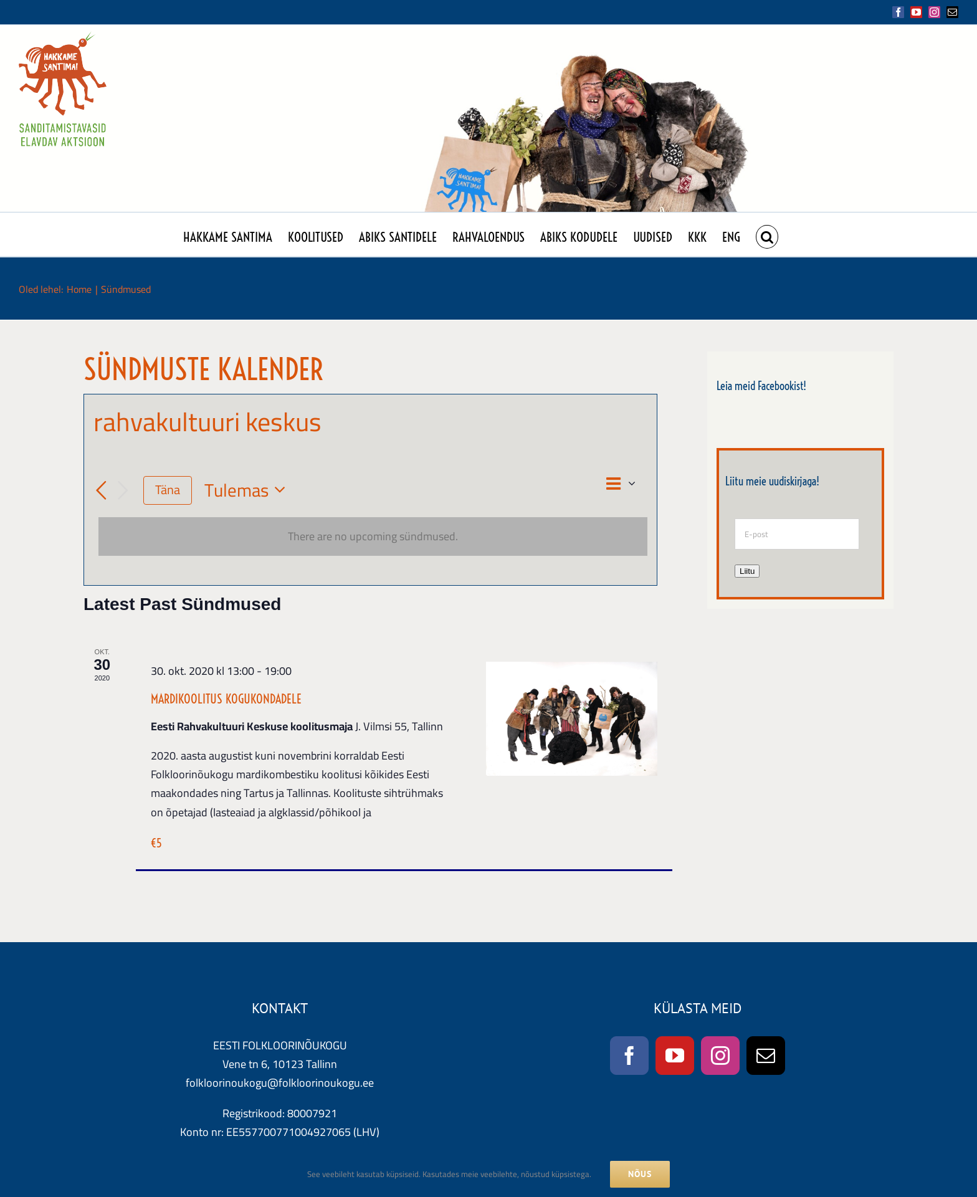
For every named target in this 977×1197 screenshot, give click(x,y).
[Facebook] (629, 1055)
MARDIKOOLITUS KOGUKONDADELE (226, 699)
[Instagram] (720, 1055)
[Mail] (765, 1055)
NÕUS (640, 1174)
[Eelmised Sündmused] (100, 490)
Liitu (747, 571)
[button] (767, 234)
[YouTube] (674, 1055)
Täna (167, 490)
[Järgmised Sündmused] (123, 490)
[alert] (372, 536)
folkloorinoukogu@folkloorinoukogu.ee (280, 1082)
